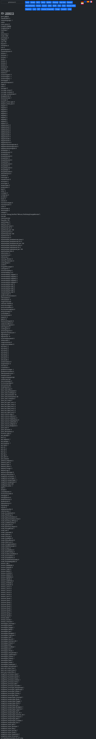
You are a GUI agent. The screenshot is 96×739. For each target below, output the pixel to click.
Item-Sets (63, 2)
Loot (34, 9)
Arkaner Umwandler (48, 9)
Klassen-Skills (71, 6)
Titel (59, 6)
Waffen (49, 2)
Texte (27, 2)
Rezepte (69, 2)
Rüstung (55, 2)
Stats (63, 6)
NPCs (38, 2)
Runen (38, 6)
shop (69, 9)
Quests (44, 6)
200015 (9, 13)
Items (43, 2)
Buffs (54, 6)
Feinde (33, 2)
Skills (49, 6)
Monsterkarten (30, 6)
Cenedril (63, 9)
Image (57, 9)
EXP (38, 9)
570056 (9, 26)
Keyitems (28, 9)
